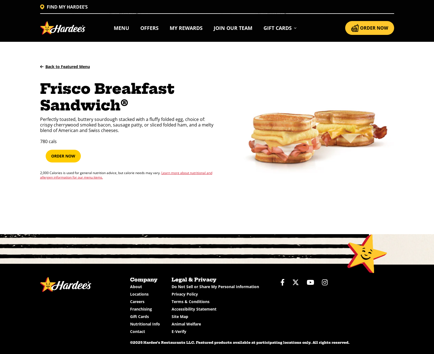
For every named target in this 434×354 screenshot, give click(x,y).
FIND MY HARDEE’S (64, 7)
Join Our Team (233, 28)
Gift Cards (139, 316)
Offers (149, 28)
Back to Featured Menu (65, 66)
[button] (280, 28)
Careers (137, 301)
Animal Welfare (186, 324)
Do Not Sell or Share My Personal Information (215, 286)
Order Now (63, 156)
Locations (139, 294)
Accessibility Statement (194, 309)
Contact (137, 331)
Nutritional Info (145, 324)
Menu (121, 28)
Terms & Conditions (191, 301)
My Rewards (186, 28)
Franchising (141, 309)
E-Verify (179, 331)
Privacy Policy (185, 294)
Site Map (180, 316)
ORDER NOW (369, 28)
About (136, 286)
